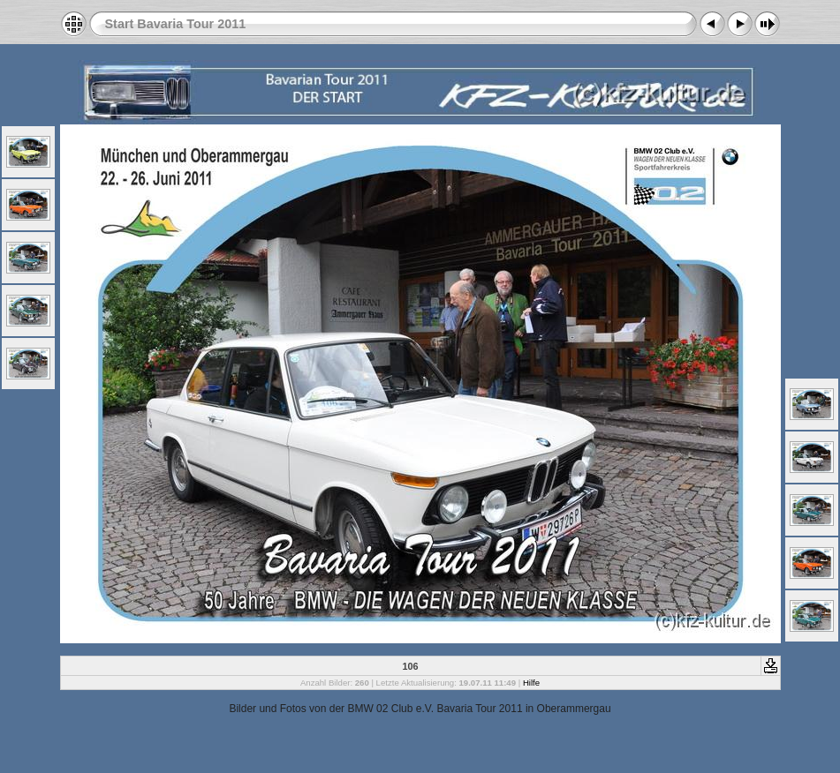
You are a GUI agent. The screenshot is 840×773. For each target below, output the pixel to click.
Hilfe (531, 682)
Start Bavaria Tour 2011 (175, 24)
